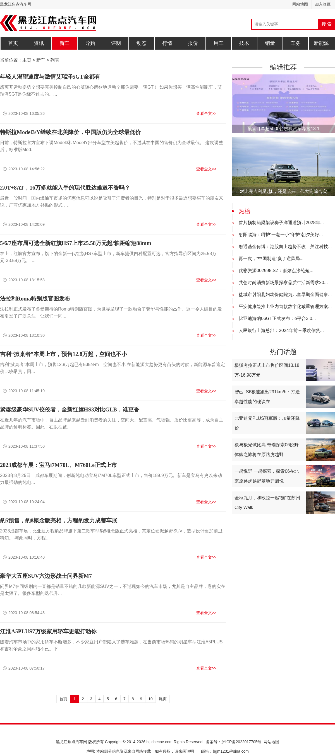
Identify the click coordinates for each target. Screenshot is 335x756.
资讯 (39, 43)
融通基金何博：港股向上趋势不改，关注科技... (285, 246)
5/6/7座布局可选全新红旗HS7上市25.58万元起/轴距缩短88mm (75, 243)
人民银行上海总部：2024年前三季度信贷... (281, 330)
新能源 (321, 43)
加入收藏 (323, 4)
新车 (64, 43)
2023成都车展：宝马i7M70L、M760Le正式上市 (58, 465)
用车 (219, 43)
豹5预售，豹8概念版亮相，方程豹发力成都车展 (58, 520)
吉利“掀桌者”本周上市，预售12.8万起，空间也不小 (63, 354)
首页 (13, 43)
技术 (244, 43)
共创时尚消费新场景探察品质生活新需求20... (283, 282)
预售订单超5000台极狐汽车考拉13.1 (283, 128)
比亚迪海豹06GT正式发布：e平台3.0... (277, 318)
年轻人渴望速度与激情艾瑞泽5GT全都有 (50, 77)
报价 (193, 43)
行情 (167, 43)
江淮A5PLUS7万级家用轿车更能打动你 (48, 631)
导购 (90, 43)
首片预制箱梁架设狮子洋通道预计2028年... (281, 222)
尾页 (163, 699)
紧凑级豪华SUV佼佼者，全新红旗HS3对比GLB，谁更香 (69, 409)
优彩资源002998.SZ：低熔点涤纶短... (276, 270)
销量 (270, 43)
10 (150, 699)
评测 (116, 43)
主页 (26, 60)
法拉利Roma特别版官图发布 (35, 298)
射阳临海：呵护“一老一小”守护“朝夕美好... (281, 234)
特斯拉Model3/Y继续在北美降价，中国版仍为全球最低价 (70, 132)
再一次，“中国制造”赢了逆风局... (271, 258)
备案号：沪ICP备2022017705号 (233, 742)
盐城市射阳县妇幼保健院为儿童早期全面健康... (285, 294)
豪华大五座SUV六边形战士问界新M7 (46, 576)
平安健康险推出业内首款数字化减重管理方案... (285, 306)
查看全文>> (206, 113)
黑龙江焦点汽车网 (15, 4)
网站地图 (300, 4)
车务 (296, 43)
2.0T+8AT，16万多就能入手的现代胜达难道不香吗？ (65, 188)
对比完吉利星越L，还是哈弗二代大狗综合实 (283, 191)
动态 (142, 43)
